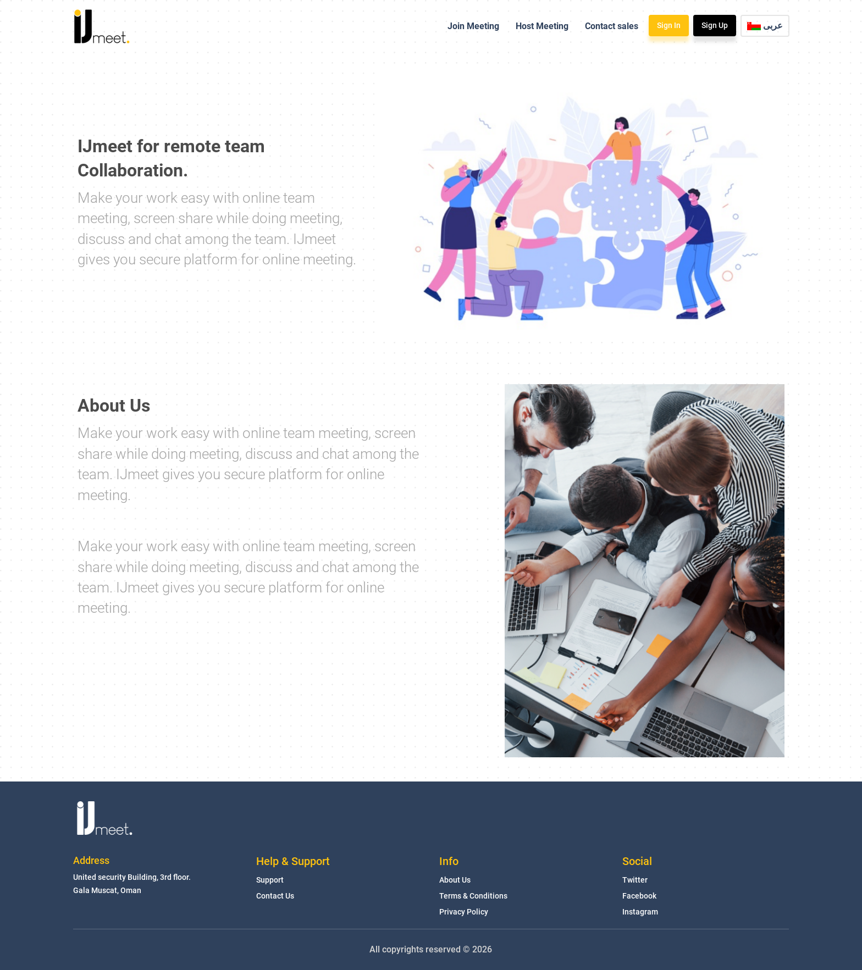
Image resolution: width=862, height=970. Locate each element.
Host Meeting (542, 26)
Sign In (669, 25)
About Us (455, 879)
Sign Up (714, 25)
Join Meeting (473, 26)
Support (270, 879)
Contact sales (611, 26)
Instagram (640, 911)
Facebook (639, 895)
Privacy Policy (463, 911)
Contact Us (275, 895)
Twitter (635, 879)
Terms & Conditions (473, 895)
